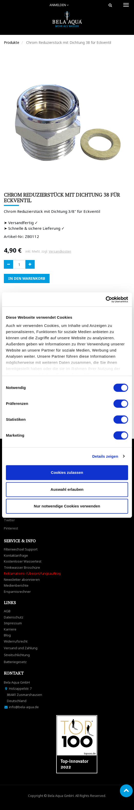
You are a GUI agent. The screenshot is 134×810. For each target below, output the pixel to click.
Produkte (11, 42)
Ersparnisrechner (17, 591)
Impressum (13, 623)
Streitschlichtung (17, 655)
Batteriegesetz (15, 661)
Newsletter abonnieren (22, 579)
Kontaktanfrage (16, 555)
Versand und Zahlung (20, 648)
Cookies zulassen (67, 472)
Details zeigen (105, 456)
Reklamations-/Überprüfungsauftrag (32, 573)
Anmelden (59, 5)
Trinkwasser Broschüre (22, 567)
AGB (7, 611)
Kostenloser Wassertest (22, 561)
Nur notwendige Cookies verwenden (67, 506)
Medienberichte (16, 585)
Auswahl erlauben (67, 489)
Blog (7, 635)
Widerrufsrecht (15, 641)
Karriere (10, 629)
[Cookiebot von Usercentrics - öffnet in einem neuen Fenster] (105, 299)
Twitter (9, 520)
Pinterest (11, 528)
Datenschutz (13, 617)
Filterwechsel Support (20, 549)
